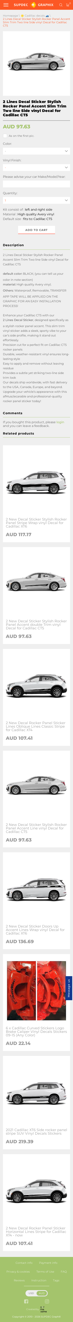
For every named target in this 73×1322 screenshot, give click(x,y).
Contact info (24, 1263)
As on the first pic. (18, 136)
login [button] (60, 422)
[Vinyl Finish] (36, 167)
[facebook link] (26, 1301)
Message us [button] (68, 988)
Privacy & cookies (18, 1271)
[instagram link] (47, 1301)
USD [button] (31, 1293)
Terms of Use (45, 1271)
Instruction (38, 1280)
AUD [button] (42, 1293)
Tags (56, 1280)
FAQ (64, 1271)
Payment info (48, 1263)
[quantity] (36, 200)
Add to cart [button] (36, 230)
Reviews (19, 1280)
